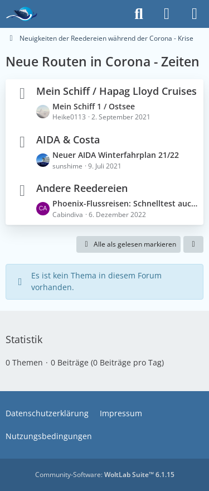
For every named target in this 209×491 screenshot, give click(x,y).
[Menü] (194, 14)
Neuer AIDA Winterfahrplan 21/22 (115, 155)
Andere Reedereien (82, 188)
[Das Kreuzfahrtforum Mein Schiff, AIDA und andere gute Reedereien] (21, 14)
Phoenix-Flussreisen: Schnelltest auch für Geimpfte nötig (125, 203)
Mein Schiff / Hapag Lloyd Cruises (116, 91)
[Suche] (139, 14)
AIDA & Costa (68, 139)
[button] (193, 244)
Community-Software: (104, 474)
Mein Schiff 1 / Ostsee (93, 106)
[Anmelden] (166, 14)
